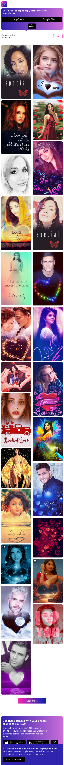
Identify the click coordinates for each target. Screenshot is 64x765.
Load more (32, 700)
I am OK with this (14, 759)
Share (58, 36)
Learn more (39, 754)
